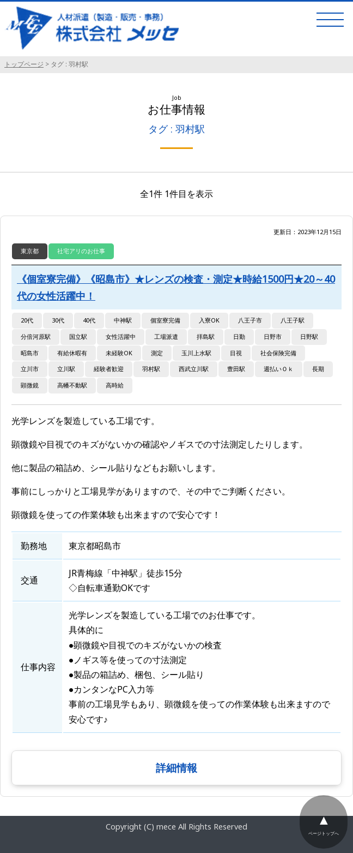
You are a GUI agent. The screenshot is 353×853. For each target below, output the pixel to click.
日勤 (239, 336)
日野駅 (309, 336)
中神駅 (123, 320)
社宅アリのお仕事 (81, 251)
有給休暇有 (72, 353)
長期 (318, 369)
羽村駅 (151, 369)
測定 (157, 353)
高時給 (115, 385)
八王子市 (250, 320)
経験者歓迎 (109, 369)
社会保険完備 (278, 353)
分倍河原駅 (36, 336)
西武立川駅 (194, 369)
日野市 (273, 336)
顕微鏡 (30, 385)
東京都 (30, 251)
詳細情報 (176, 767)
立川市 (30, 369)
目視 (236, 353)
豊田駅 (236, 369)
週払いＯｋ (279, 369)
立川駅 (66, 369)
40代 (89, 320)
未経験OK (119, 353)
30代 (58, 320)
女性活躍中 (121, 336)
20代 (27, 320)
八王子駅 (293, 320)
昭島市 (30, 353)
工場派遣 (166, 336)
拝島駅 (206, 336)
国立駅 (78, 336)
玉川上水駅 (196, 353)
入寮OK (209, 320)
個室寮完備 (165, 320)
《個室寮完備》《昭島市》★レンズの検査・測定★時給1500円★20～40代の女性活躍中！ (176, 287)
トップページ (24, 64)
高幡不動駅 (72, 385)
